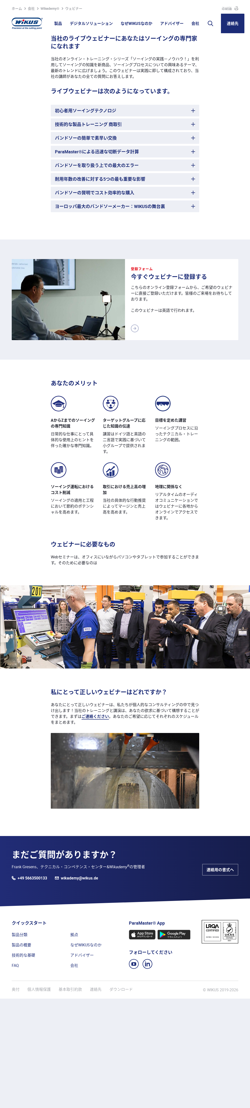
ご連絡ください (95, 825)
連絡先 (233, 23)
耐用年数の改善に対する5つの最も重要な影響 (100, 288)
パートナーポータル (156, 7)
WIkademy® (50, 117)
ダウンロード (121, 1098)
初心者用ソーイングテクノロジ (85, 220)
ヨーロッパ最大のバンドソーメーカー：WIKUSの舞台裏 (110, 316)
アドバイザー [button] (172, 23)
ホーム (17, 117)
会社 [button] (195, 23)
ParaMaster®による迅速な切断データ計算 (97, 261)
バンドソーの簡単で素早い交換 (86, 247)
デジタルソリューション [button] (91, 23)
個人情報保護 (39, 1098)
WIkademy (186, 7)
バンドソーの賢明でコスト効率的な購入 (94, 302)
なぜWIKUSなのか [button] (136, 23)
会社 (31, 117)
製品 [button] (58, 23)
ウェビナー (73, 117)
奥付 (16, 1098)
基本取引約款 (70, 1098)
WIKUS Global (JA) (228, 7)
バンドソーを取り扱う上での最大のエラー (97, 275)
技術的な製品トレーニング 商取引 (88, 234)
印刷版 (227, 117)
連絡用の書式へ (220, 979)
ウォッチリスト (120, 7)
